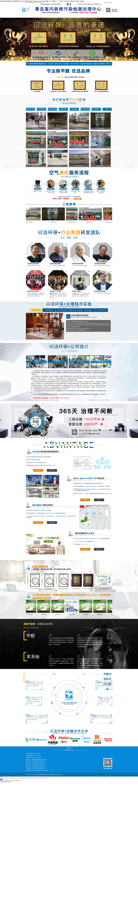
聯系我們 (110, 2)
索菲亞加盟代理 (86, 777)
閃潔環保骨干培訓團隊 (55, 291)
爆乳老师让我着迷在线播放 (5, 781)
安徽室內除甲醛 (27, 777)
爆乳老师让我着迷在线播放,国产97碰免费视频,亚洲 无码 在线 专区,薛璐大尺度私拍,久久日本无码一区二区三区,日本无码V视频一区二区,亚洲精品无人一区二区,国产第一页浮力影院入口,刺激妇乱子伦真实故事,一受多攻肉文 (42, 1)
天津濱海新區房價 (21, 778)
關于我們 (106, 2)
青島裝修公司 (7, 777)
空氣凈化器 (67, 20)
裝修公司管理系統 (123, 777)
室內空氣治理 (59, 18)
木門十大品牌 (92, 777)
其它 (107, 109)
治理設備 (66, 19)
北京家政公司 (69, 777)
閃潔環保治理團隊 (76, 291)
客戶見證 (90, 23)
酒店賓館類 (96, 109)
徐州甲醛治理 (97, 777)
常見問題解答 (91, 21)
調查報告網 (9, 778)
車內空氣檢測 (52, 19)
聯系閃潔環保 (52, 522)
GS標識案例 (98, 18)
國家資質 (74, 18)
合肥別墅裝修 (130, 777)
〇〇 (133, 777)
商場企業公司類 (45, 20)
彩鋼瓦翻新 (5, 778)
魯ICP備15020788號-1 (58, 774)
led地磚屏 (113, 777)
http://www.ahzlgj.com (36, 757)
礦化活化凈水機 (68, 21)
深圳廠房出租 (46, 778)
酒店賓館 (43, 25)
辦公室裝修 (36, 778)
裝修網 (32, 778)
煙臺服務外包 (117, 777)
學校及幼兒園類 (85, 109)
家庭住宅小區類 (45, 18)
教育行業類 (44, 21)
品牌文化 (35, 21)
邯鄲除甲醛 (22, 777)
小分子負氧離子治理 (61, 21)
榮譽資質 (99, 499)
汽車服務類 (44, 23)
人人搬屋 (65, 777)
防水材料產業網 (28, 778)
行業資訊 (90, 20)
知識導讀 (90, 18)
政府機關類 (44, 19)
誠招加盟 (82, 18)
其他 (42, 26)
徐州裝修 (37, 777)
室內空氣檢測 (52, 18)
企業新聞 (90, 19)
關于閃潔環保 (38, 522)
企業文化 (35, 20)
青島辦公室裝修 (15, 778)
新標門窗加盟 (102, 777)
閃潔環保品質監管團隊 (33, 291)
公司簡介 (35, 18)
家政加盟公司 (108, 777)
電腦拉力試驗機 (48, 777)
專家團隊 (35, 23)
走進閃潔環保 (52, 470)
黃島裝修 (11, 777)
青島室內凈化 (59, 20)
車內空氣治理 (59, 19)
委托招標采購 (80, 777)
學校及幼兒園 (44, 24)
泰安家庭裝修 (42, 777)
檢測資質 (85, 499)
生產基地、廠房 (37, 24)
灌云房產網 (41, 778)
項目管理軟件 (75, 777)
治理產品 (66, 18)
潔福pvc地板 (53, 777)
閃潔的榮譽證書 (40, 566)
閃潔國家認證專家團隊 (33, 263)
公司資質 (74, 19)
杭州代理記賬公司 (59, 777)
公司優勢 (35, 19)
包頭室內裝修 (33, 777)
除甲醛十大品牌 (17, 777)
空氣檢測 (38, 470)
